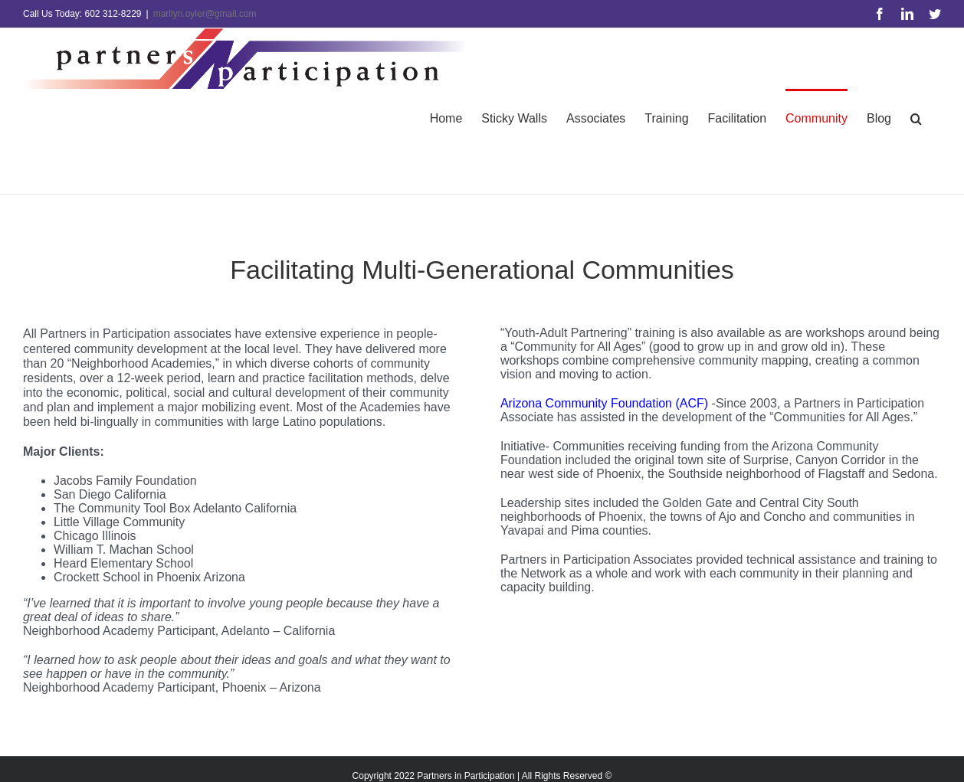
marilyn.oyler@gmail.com (205, 13)
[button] (916, 117)
